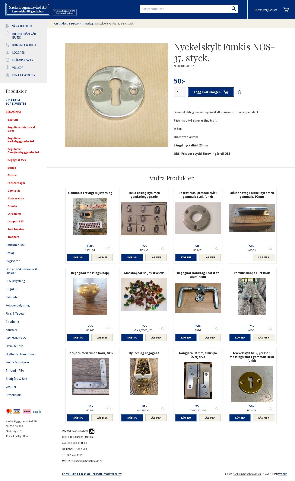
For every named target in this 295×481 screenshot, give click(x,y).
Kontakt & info (24, 45)
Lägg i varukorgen (211, 92)
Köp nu (78, 257)
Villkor (17, 68)
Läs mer (102, 257)
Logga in (18, 52)
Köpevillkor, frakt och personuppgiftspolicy (92, 474)
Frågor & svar (22, 60)
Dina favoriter (23, 75)
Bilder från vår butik (24, 35)
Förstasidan (60, 23)
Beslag (89, 23)
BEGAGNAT (76, 23)
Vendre (282, 474)
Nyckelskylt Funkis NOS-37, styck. (114, 23)
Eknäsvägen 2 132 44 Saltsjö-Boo (17, 434)
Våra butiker (22, 26)
